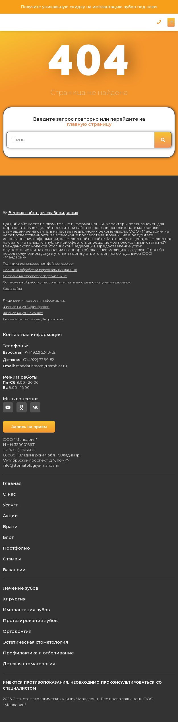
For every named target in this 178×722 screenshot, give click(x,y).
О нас (9, 494)
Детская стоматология (29, 663)
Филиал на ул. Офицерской (26, 306)
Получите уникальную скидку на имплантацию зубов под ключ (89, 6)
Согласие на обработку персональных (35, 276)
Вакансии (14, 569)
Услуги (11, 505)
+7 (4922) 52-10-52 (29, 352)
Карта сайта (12, 288)
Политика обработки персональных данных (40, 270)
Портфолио (16, 548)
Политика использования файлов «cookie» (38, 263)
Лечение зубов (20, 588)
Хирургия (14, 599)
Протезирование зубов (30, 620)
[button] (159, 21)
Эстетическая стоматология (35, 642)
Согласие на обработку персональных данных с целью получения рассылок (67, 282)
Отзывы (12, 559)
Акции (10, 515)
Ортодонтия (17, 631)
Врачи (10, 526)
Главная (12, 483)
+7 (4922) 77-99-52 (28, 359)
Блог (8, 537)
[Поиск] (162, 140)
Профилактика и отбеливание (38, 653)
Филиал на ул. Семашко (23, 313)
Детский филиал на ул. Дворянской (33, 319)
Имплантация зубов (26, 609)
